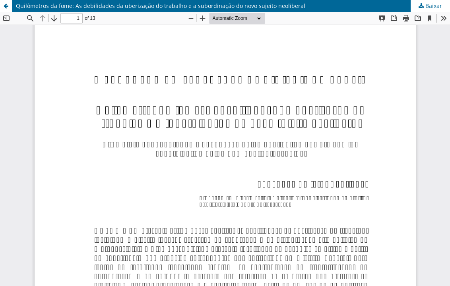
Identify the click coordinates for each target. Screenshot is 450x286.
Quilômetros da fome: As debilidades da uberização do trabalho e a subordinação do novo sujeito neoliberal (160, 6)
